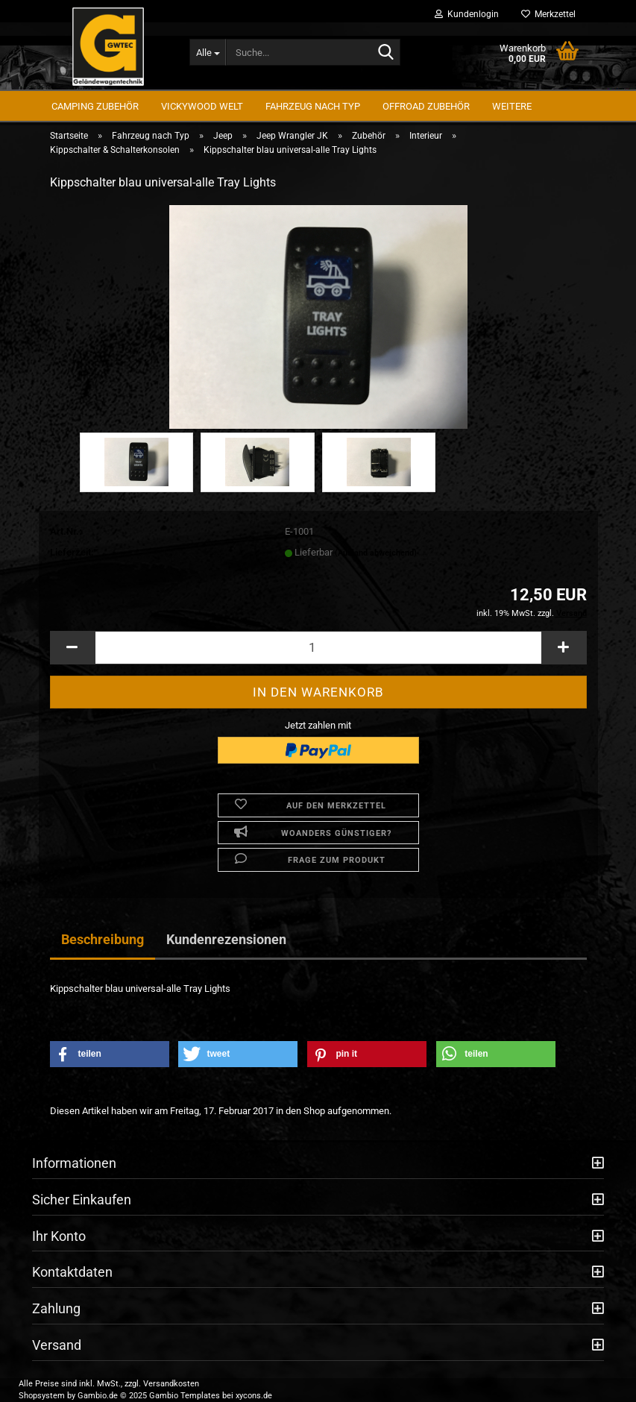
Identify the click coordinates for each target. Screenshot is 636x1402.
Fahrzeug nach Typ (312, 106)
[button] (72, 647)
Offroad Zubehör (426, 106)
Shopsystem (42, 1396)
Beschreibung (102, 939)
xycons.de (254, 1396)
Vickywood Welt (202, 106)
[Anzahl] (318, 647)
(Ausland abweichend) (376, 553)
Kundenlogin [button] (467, 14)
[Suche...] (207, 52)
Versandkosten (171, 1384)
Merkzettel (548, 14)
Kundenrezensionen (226, 939)
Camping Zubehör (95, 106)
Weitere (512, 106)
